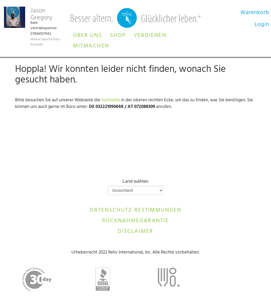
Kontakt (36, 45)
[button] (87, 34)
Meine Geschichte (44, 39)
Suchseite (110, 100)
